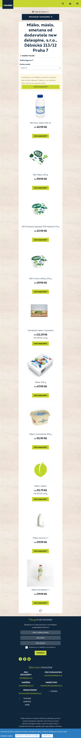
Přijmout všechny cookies (27, 736)
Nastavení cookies (7, 736)
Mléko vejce (27, 56)
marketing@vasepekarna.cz (51, 685)
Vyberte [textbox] (24, 68)
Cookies (54, 691)
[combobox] (40, 68)
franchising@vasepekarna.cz (30, 693)
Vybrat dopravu (41, 12)
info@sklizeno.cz (25, 678)
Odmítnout (47, 736)
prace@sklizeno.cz (26, 685)
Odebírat (40, 653)
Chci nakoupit (41, 87)
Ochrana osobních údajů (27, 701)
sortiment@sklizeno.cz (53, 675)
